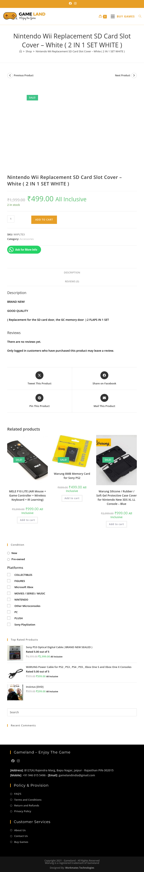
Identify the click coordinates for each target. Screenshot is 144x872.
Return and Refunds (26, 805)
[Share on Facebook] (104, 378)
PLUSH (19, 618)
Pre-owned (18, 559)
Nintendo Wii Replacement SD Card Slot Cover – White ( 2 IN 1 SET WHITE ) (80, 51)
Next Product (122, 75)
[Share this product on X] (39, 378)
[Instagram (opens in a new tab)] (74, 3)
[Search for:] (139, 16)
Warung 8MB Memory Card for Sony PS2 (72, 476)
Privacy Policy (22, 811)
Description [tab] (72, 272)
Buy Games (21, 842)
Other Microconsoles (27, 606)
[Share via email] (104, 401)
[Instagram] (18, 761)
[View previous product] (10, 75)
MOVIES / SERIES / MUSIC (30, 593)
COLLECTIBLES (23, 575)
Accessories (27, 239)
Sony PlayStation (25, 624)
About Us (19, 830)
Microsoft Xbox (24, 587)
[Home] (20, 51)
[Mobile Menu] (122, 16)
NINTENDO (21, 599)
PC (16, 612)
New (14, 553)
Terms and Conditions (27, 799)
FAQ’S (17, 794)
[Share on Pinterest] (39, 401)
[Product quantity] (10, 219)
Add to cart (44, 219)
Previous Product (23, 75)
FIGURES (20, 581)
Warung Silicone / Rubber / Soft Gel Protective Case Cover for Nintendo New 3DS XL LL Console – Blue (116, 497)
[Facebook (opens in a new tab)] (70, 3)
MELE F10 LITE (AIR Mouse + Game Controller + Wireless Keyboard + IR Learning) (27, 495)
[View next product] (134, 75)
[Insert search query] (72, 712)
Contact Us (21, 836)
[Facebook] (13, 761)
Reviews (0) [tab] (72, 281)
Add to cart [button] (27, 520)
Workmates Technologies (79, 867)
